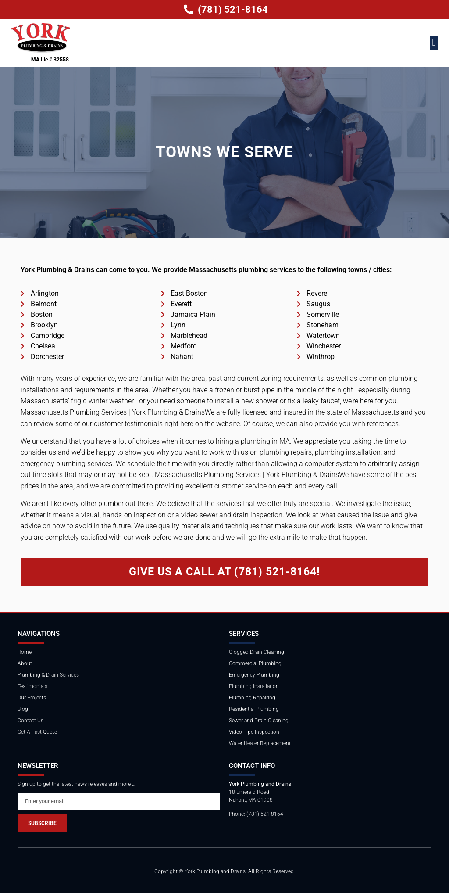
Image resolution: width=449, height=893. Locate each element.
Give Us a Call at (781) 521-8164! (224, 571)
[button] (434, 43)
